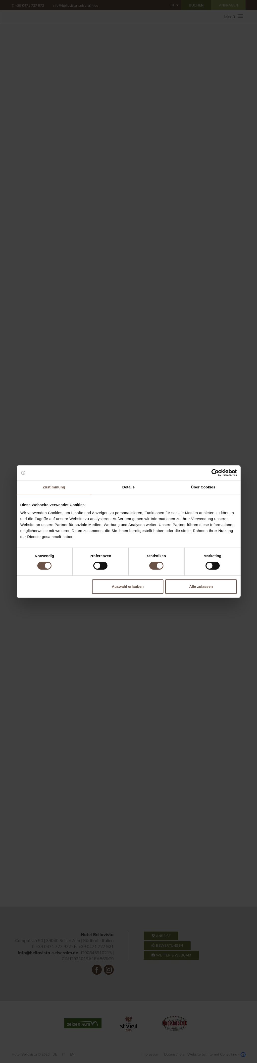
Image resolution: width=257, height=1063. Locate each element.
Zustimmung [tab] (54, 487)
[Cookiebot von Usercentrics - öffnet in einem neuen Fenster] (215, 472)
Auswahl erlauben (128, 586)
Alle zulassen (201, 586)
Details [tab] (128, 487)
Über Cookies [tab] (203, 487)
